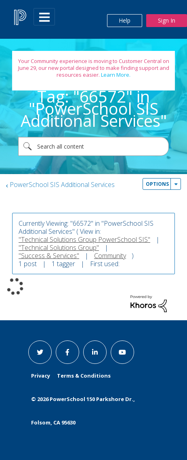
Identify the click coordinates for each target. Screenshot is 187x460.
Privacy (40, 375)
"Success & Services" (49, 255)
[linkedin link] (95, 352)
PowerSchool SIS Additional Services (62, 184)
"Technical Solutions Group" (59, 247)
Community (110, 255)
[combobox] (93, 146)
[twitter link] (40, 352)
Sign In (166, 20)
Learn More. (115, 74)
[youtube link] (122, 352)
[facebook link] (67, 352)
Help (124, 20)
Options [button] (157, 184)
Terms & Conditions (84, 375)
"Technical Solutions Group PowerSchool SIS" (84, 239)
